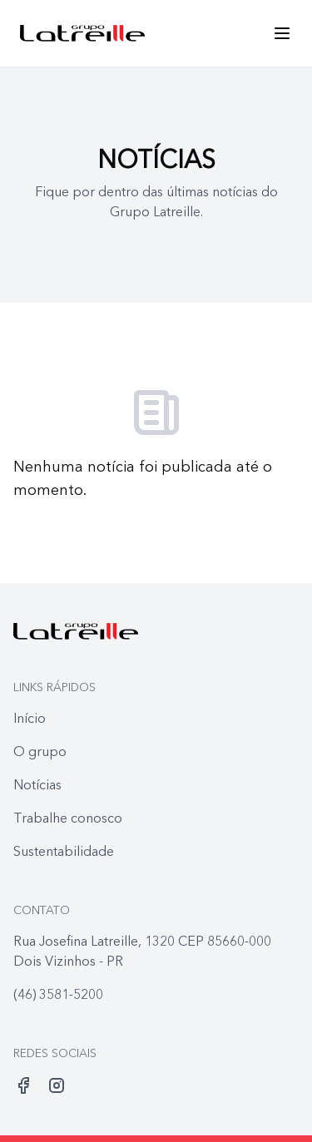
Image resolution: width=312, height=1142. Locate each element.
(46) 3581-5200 (58, 995)
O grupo (40, 752)
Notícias (37, 786)
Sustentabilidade (63, 852)
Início (29, 719)
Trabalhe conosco (67, 819)
